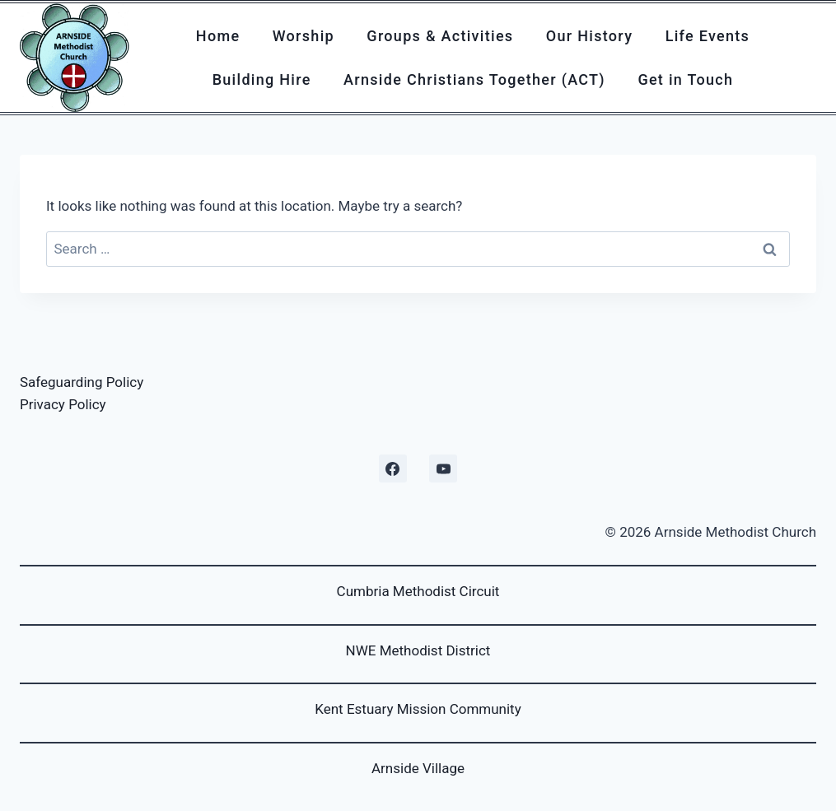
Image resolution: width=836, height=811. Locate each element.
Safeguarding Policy (81, 382)
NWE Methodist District (418, 650)
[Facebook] (393, 468)
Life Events (708, 35)
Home (218, 35)
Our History (589, 35)
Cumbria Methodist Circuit (418, 591)
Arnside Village (418, 768)
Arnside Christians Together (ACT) (474, 79)
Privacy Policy (63, 404)
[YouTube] (443, 468)
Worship (303, 35)
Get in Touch (685, 79)
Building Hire (262, 79)
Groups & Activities (440, 35)
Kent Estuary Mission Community (418, 709)
